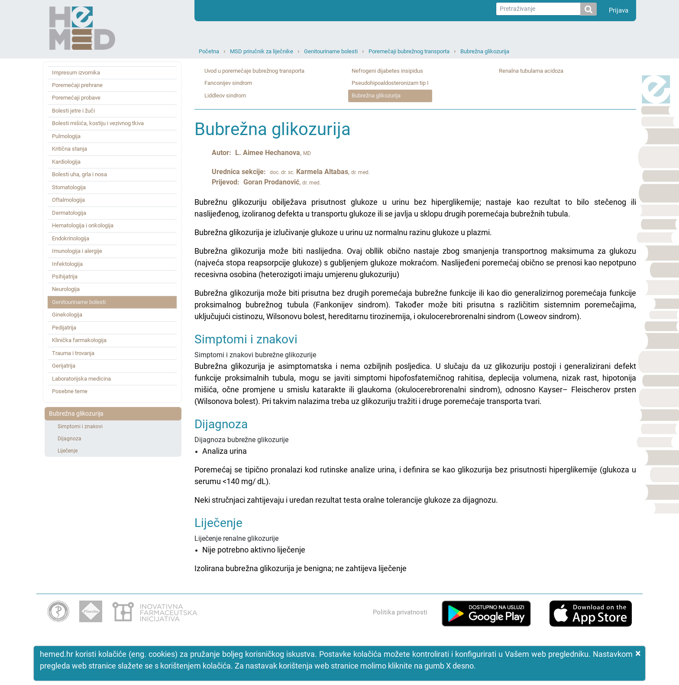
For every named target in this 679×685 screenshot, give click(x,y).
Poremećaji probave (76, 97)
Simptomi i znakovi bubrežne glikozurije (415, 370)
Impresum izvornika (76, 72)
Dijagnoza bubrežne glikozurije (415, 462)
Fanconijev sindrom (228, 83)
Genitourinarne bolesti (331, 51)
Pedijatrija (64, 327)
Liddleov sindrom (225, 95)
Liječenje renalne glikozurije (415, 545)
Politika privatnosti (400, 612)
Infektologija (67, 264)
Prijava (618, 10)
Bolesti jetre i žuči (73, 110)
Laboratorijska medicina (81, 378)
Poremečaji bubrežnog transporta (409, 51)
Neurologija (66, 289)
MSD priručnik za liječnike (261, 51)
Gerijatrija (63, 365)
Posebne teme (69, 391)
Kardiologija (66, 161)
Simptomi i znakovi (80, 426)
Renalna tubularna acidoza (531, 71)
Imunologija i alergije (77, 251)
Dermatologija (69, 213)
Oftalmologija (68, 200)
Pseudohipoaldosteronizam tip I (390, 83)
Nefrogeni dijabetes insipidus (387, 71)
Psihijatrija (65, 276)
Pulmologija (66, 136)
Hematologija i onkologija (82, 225)
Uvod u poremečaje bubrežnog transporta (254, 71)
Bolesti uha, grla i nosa (79, 174)
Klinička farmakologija (79, 340)
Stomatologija (69, 187)
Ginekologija (67, 314)
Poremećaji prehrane (77, 85)
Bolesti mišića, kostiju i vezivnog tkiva (98, 123)
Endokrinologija (70, 238)
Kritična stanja (69, 148)
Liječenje (68, 451)
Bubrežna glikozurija (484, 51)
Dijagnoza (69, 439)
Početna (209, 51)
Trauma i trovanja (73, 353)
